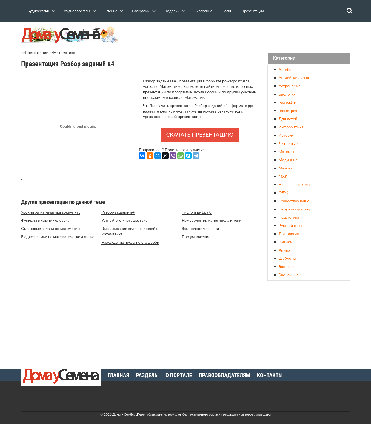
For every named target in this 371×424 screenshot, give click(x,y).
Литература (289, 143)
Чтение (111, 11)
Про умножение (196, 236)
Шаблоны (287, 258)
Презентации (252, 11)
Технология (289, 233)
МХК (283, 176)
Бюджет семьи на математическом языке (57, 236)
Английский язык (294, 77)
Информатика (291, 127)
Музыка (286, 168)
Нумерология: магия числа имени (212, 220)
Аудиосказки (38, 11)
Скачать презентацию (200, 134)
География (288, 102)
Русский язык (290, 225)
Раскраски (141, 11)
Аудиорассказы (77, 11)
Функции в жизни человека (45, 220)
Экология (287, 266)
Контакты (270, 375)
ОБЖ (283, 192)
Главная (118, 375)
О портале (178, 375)
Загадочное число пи (200, 228)
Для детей (288, 118)
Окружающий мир (295, 209)
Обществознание (294, 200)
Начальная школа (294, 184)
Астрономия (289, 85)
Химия (284, 250)
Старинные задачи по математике (51, 228)
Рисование (203, 11)
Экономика (288, 274)
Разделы (147, 375)
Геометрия (288, 110)
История (286, 135)
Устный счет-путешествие (124, 220)
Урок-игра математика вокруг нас (50, 212)
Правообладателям (224, 375)
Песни (227, 11)
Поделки (171, 11)
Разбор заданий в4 (117, 212)
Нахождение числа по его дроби (130, 242)
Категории (284, 58)
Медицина (288, 159)
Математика (64, 52)
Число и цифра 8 (197, 212)
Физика (285, 242)
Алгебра (286, 69)
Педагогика (289, 217)
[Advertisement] (309, 323)
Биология (287, 94)
